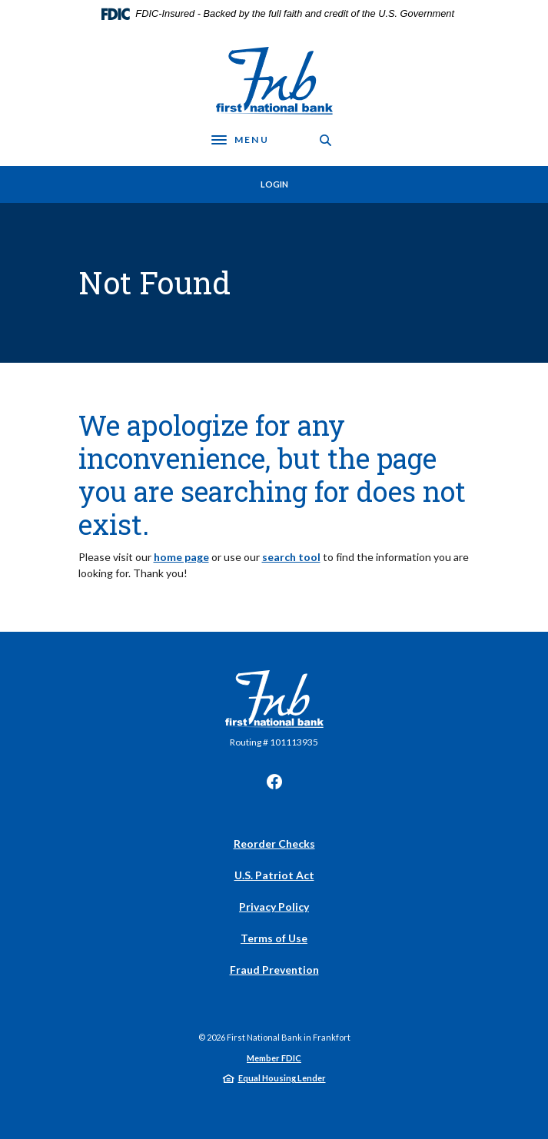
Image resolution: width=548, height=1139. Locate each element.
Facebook (274, 781)
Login (274, 184)
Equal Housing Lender (282, 1078)
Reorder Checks (274, 843)
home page (181, 556)
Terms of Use (274, 938)
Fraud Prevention (274, 969)
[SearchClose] (326, 140)
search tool (291, 556)
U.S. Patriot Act (274, 875)
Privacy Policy (274, 906)
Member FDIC (274, 1058)
